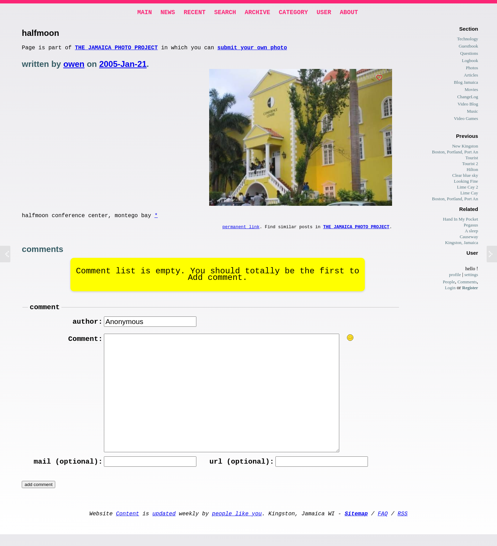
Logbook (470, 61)
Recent (194, 13)
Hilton (472, 170)
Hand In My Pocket (460, 220)
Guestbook (468, 47)
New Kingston (465, 147)
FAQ (383, 523)
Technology (467, 40)
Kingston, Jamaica (461, 243)
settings (471, 276)
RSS (403, 523)
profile (455, 276)
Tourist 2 (470, 165)
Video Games (466, 119)
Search (225, 13)
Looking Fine (466, 182)
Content (127, 523)
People (449, 283)
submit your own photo (252, 50)
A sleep (471, 232)
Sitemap (356, 523)
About (349, 13)
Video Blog (468, 105)
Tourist (472, 159)
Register (470, 289)
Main (144, 13)
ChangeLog (467, 98)
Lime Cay (469, 194)
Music (472, 112)
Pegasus (471, 226)
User (323, 13)
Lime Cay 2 (467, 188)
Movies (471, 90)
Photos (472, 69)
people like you (237, 523)
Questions (469, 54)
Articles (471, 76)
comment (45, 313)
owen (73, 66)
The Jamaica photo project (116, 50)
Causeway (469, 238)
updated (164, 523)
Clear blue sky (465, 176)
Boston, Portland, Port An (455, 153)
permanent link (241, 232)
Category (293, 13)
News (167, 13)
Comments (467, 283)
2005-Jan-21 (122, 66)
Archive (257, 13)
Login (450, 289)
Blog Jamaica (466, 83)
